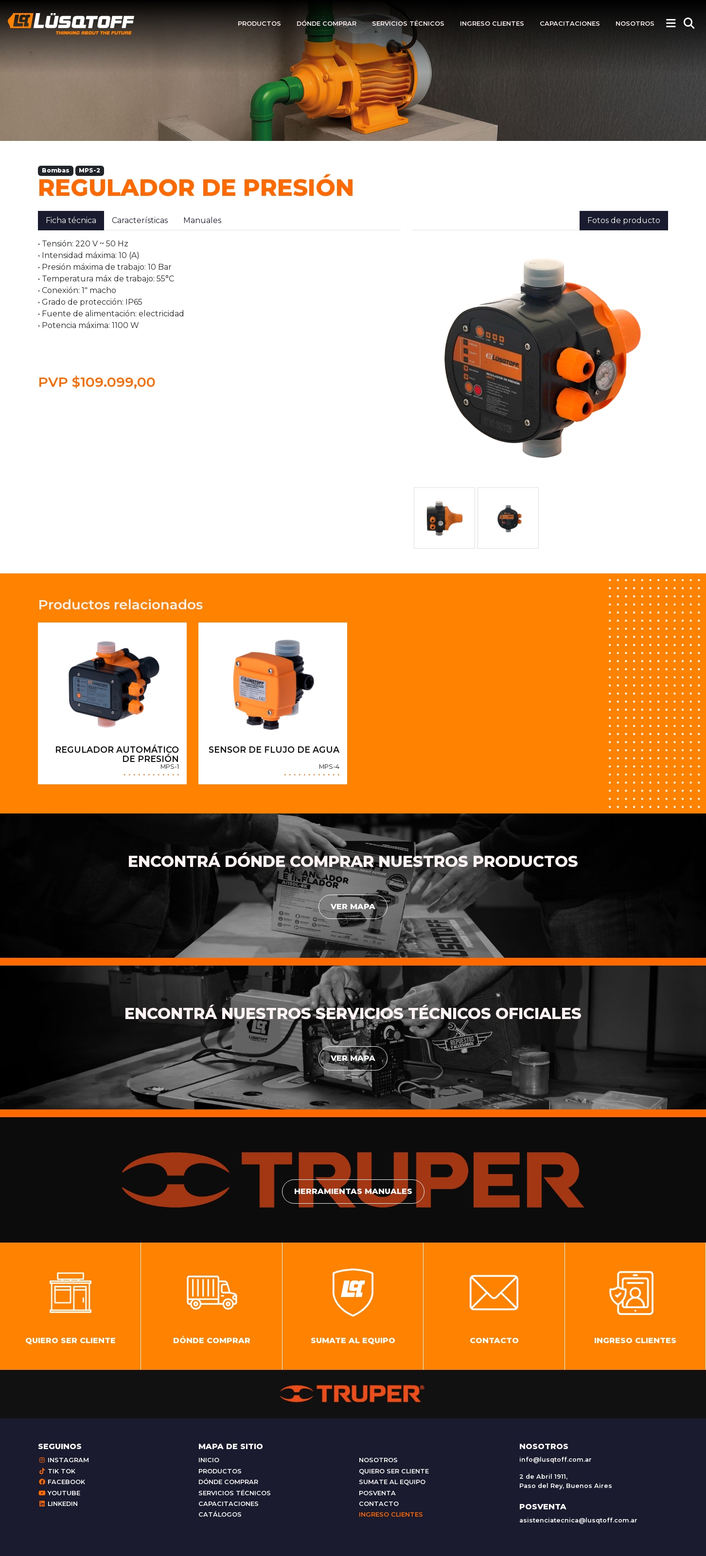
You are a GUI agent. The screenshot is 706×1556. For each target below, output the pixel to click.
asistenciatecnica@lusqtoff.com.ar (578, 1520)
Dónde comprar (326, 23)
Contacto (379, 1503)
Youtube (59, 1493)
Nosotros (635, 23)
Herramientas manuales (353, 1191)
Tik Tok (56, 1471)
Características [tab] (140, 220)
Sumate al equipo (392, 1482)
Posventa (377, 1493)
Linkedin (58, 1503)
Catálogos (220, 1514)
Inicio (208, 1460)
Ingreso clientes (492, 23)
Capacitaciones (570, 23)
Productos (259, 23)
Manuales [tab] (202, 220)
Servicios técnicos (408, 23)
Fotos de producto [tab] (623, 220)
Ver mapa (353, 906)
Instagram (63, 1460)
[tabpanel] (219, 314)
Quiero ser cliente (394, 1471)
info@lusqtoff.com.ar (555, 1459)
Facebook (61, 1482)
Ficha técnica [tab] (71, 220)
